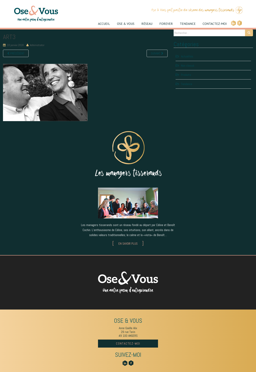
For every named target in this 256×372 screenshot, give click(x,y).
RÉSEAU (146, 24)
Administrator (37, 45)
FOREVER (166, 24)
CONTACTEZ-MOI (215, 24)
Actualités (187, 56)
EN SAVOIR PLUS (128, 243)
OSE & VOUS (125, 24)
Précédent (15, 53)
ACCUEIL (104, 24)
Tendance (186, 84)
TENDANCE (188, 24)
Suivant (157, 53)
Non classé (187, 65)
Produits (186, 75)
